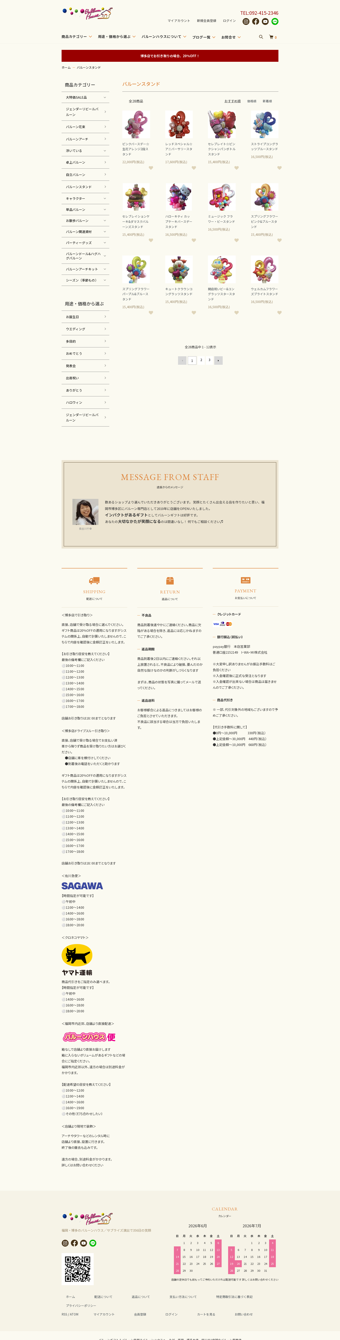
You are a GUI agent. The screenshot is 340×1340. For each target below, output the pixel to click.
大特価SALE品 (76, 97)
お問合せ (228, 37)
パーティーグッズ (79, 242)
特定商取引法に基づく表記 (202, 1296)
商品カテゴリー (74, 36)
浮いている (74, 150)
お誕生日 (72, 316)
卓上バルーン (75, 162)
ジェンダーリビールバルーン (82, 112)
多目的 (71, 341)
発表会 (71, 365)
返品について (122, 1296)
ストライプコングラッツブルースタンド (264, 150)
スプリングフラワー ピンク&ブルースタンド (264, 223)
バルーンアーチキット (82, 269)
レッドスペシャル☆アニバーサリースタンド (178, 150)
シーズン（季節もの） (82, 280)
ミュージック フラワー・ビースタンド (221, 223)
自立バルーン (75, 174)
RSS (65, 1305)
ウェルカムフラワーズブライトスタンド (264, 302)
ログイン (229, 20)
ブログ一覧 (201, 37)
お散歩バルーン (77, 220)
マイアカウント (179, 20)
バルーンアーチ (77, 139)
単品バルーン (75, 209)
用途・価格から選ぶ (114, 36)
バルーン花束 (75, 126)
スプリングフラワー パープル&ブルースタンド (135, 302)
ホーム (66, 67)
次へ (216, 368)
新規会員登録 (206, 20)
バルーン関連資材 (79, 231)
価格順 (251, 101)
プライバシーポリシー (249, 1296)
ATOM (75, 1305)
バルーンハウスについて (161, 36)
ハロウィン (74, 402)
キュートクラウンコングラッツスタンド (178, 302)
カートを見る (181, 1305)
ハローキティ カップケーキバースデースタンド (178, 223)
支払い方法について (157, 1296)
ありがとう (74, 390)
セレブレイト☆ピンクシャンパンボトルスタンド (221, 150)
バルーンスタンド (89, 67)
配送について (92, 1296)
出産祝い (72, 378)
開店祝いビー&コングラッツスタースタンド (221, 302)
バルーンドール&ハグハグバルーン (83, 255)
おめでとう (74, 353)
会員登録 (130, 1305)
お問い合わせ (212, 1305)
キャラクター (75, 198)
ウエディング (75, 329)
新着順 (267, 101)
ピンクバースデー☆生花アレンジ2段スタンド (135, 150)
